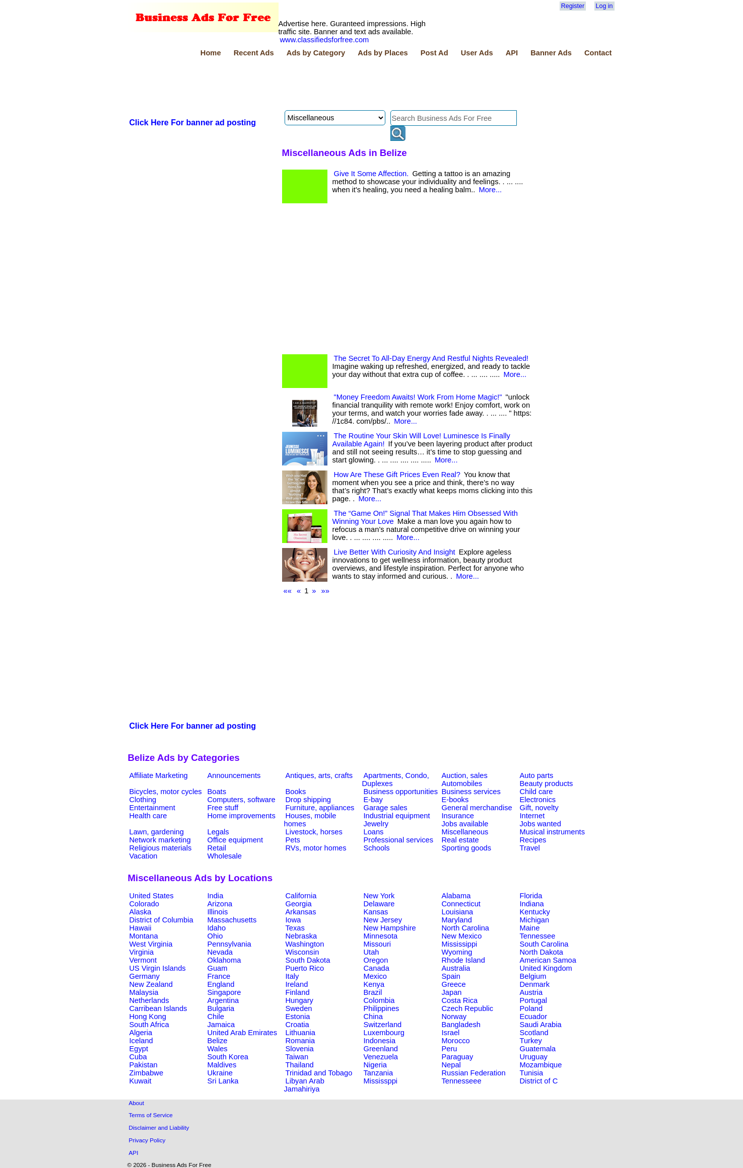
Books (296, 792)
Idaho (217, 928)
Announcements (234, 775)
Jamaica (221, 1025)
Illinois (218, 912)
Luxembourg (384, 1033)
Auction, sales (465, 775)
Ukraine (220, 1073)
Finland (298, 992)
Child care (536, 792)
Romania (300, 1041)
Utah (371, 952)
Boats (217, 792)
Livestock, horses (314, 832)
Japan (452, 992)
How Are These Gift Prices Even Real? (397, 475)
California (301, 896)
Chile (216, 1017)
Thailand (300, 1065)
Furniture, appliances (320, 808)
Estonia (298, 1017)
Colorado (144, 904)
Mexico (375, 976)
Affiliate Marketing (158, 775)
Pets (293, 840)
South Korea (228, 1057)
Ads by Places (383, 53)
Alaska (140, 912)
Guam (218, 968)
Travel (530, 848)
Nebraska (301, 936)
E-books (455, 800)
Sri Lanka (223, 1081)
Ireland (297, 984)
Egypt (138, 1049)
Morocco (456, 1041)
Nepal (451, 1065)
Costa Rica (460, 1000)
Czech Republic (468, 1008)
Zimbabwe (146, 1073)
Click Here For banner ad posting (192, 122)
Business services (471, 792)
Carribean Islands (158, 1008)
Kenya (374, 984)
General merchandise (477, 808)
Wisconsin (302, 952)
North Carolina (466, 928)
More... (490, 190)
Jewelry (376, 824)
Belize (218, 1041)
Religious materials (160, 848)
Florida (531, 896)
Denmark (535, 984)
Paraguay (458, 1057)
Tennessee (538, 936)
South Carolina (544, 944)
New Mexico (462, 936)
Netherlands (149, 1000)
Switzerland (383, 1025)
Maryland (457, 920)
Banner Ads (551, 53)
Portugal (534, 1000)
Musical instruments (552, 832)
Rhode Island (463, 960)
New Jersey (383, 920)
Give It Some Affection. (371, 174)
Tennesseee (462, 1081)
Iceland (141, 1041)
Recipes (533, 840)
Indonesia (380, 1041)
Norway (454, 1017)
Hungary (299, 1000)
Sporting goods (467, 848)
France (219, 976)
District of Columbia (161, 920)
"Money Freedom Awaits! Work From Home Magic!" (418, 397)
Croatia (297, 1025)
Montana (143, 936)
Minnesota (381, 936)
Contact (598, 53)
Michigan (535, 920)
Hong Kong (147, 1017)
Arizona (220, 904)
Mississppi (381, 1081)
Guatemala (538, 1049)
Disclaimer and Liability (159, 1127)
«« (288, 591)
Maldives (222, 1065)
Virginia (141, 952)
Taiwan (297, 1057)
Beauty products (546, 784)
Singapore (224, 992)
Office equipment (235, 840)
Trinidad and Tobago (319, 1073)
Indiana (532, 904)
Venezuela (381, 1057)
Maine (530, 928)
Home (210, 53)
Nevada (220, 952)
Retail (217, 848)
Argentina (223, 1000)
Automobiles (462, 784)
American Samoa (548, 960)
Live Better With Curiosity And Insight (394, 552)
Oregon (376, 960)
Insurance (458, 816)
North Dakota (541, 952)
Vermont (143, 960)
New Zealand (151, 984)
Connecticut (461, 904)
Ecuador (534, 1017)
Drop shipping (308, 800)
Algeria (141, 1033)
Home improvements (242, 816)
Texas (295, 928)
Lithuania (301, 1033)
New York (379, 896)
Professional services (398, 840)
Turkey (531, 1041)
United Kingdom (546, 968)
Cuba (138, 1057)
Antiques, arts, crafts (319, 775)
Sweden (299, 1008)
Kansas (376, 912)
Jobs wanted (540, 824)
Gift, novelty (539, 808)
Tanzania (378, 1073)
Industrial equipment (397, 816)
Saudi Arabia (541, 1025)
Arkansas (301, 912)
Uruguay (534, 1057)
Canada (376, 968)
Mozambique (541, 1065)
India (216, 896)
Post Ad (434, 53)
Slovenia (300, 1049)
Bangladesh (461, 1025)
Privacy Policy (147, 1140)
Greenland (381, 1049)
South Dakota (308, 960)
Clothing (143, 800)
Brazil (373, 992)
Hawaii (140, 928)
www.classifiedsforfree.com (324, 40)
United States (151, 896)
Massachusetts (232, 920)
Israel (451, 1033)
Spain (451, 976)
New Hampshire (390, 928)
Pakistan (143, 1065)
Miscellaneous (465, 832)
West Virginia (151, 944)
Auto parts (537, 775)
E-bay (373, 800)
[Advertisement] (311, 85)
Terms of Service (151, 1115)
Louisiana (458, 912)
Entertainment (152, 808)
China (373, 1017)
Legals (218, 832)
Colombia (379, 1000)
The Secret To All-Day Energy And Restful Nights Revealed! (431, 358)
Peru (449, 1049)
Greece (454, 984)
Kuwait (140, 1081)
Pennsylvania (229, 944)
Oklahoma (224, 960)
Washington (305, 944)
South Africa (149, 1025)
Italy (292, 976)
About (137, 1103)
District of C (539, 1081)
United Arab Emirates (242, 1033)
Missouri (377, 944)
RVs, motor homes (316, 848)
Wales (218, 1049)
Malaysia (144, 992)
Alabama (456, 896)
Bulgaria (221, 1008)
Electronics (538, 800)
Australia (456, 968)
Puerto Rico (305, 968)
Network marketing (160, 840)
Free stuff (223, 808)
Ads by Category (316, 53)
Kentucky (535, 912)
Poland (531, 1008)
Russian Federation (474, 1073)
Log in (604, 6)
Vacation (143, 856)
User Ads (477, 53)
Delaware (379, 904)
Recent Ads (254, 53)
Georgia (299, 904)
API (512, 53)
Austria (531, 992)
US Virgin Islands (157, 968)
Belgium (533, 976)
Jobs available (465, 824)
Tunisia (532, 1073)
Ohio (215, 936)
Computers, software (242, 800)
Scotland (534, 1033)
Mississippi (460, 944)
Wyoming (457, 952)
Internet (532, 816)
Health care (148, 816)
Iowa (293, 920)
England (221, 984)
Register (572, 6)
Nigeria (375, 1065)
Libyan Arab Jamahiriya (304, 1085)
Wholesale (225, 856)
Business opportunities (401, 792)
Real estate (460, 840)
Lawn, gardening (156, 832)
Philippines (381, 1008)
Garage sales (386, 808)
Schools (377, 848)
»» (325, 591)
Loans (374, 832)
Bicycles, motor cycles (165, 792)
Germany (144, 976)
